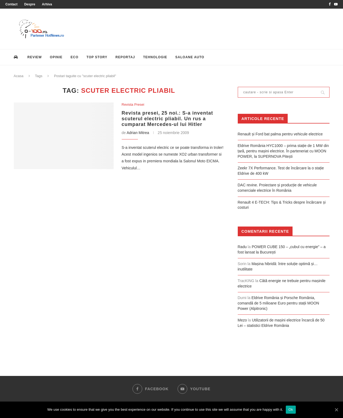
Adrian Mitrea (138, 133)
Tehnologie (155, 57)
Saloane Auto (189, 57)
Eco (75, 57)
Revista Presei (133, 104)
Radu (242, 247)
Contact (11, 4)
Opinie (56, 57)
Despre (29, 4)
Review (35, 57)
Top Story (97, 57)
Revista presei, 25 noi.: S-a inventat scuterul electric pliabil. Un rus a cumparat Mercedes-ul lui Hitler (167, 118)
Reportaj (125, 57)
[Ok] (336, 409)
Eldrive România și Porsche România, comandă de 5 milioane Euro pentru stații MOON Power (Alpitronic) (278, 303)
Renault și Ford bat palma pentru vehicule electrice (280, 134)
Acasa (18, 76)
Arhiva (47, 4)
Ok (290, 409)
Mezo (242, 320)
